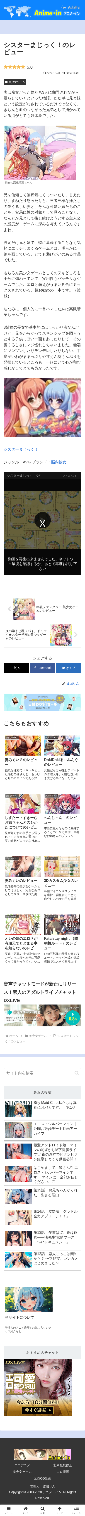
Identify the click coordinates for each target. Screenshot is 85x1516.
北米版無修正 (62, 1465)
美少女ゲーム (15, 82)
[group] (29, 1310)
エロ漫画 (62, 1472)
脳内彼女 (58, 462)
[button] (77, 1073)
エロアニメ (22, 1465)
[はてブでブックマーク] (68, 668)
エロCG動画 (42, 1478)
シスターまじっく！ (42, 415)
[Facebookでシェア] (42, 668)
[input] (42, 1073)
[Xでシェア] (16, 668)
